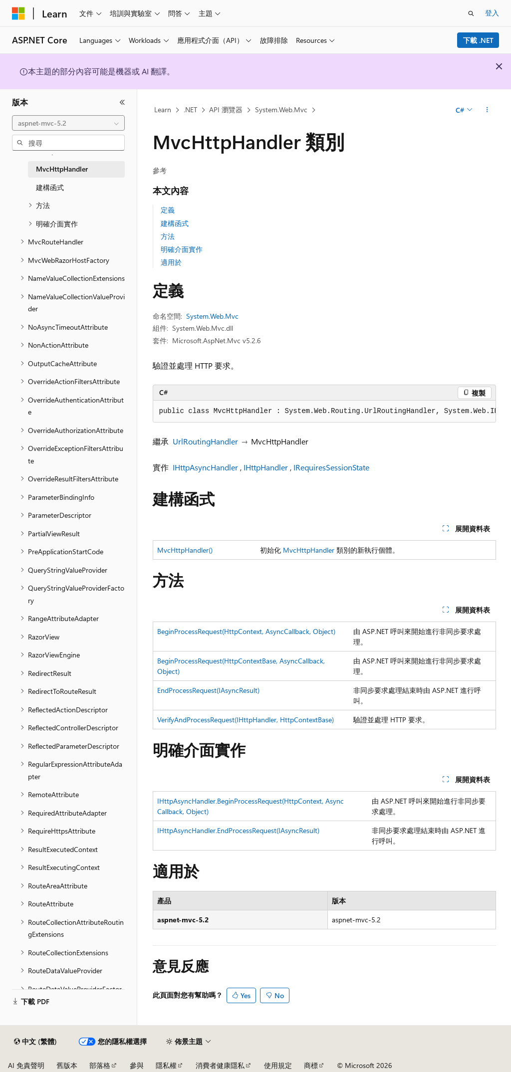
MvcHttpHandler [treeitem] (62, 169)
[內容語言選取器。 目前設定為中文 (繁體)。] (35, 1042)
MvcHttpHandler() (185, 550)
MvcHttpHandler (308, 550)
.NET (190, 109)
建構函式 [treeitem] (50, 187)
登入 (492, 12)
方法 (168, 236)
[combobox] (68, 123)
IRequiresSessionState (331, 467)
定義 (168, 209)
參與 (137, 1065)
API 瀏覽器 (226, 109)
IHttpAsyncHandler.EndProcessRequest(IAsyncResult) (238, 830)
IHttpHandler (266, 467)
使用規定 (278, 1065)
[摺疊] (122, 102)
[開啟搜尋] (471, 13)
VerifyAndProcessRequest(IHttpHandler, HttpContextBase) (245, 719)
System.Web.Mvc (281, 109)
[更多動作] (487, 110)
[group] (324, 412)
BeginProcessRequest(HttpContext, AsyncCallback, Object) (246, 631)
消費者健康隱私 (220, 1065)
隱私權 (166, 1065)
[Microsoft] (18, 13)
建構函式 (175, 223)
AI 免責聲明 (26, 1065)
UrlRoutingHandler (205, 441)
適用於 (171, 262)
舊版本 (66, 1065)
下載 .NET (478, 40)
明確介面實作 (182, 249)
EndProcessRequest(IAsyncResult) (208, 690)
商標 (311, 1065)
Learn (162, 109)
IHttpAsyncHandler (205, 467)
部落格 (99, 1065)
